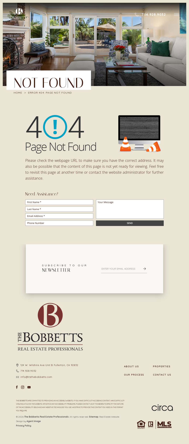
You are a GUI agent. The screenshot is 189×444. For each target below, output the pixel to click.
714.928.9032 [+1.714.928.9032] (28, 370)
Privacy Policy (23, 425)
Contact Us (162, 375)
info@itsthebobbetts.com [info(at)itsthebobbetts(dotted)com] (36, 376)
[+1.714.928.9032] (150, 14)
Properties (162, 366)
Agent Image (34, 421)
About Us (131, 366)
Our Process (134, 375)
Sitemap (93, 416)
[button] (176, 14)
